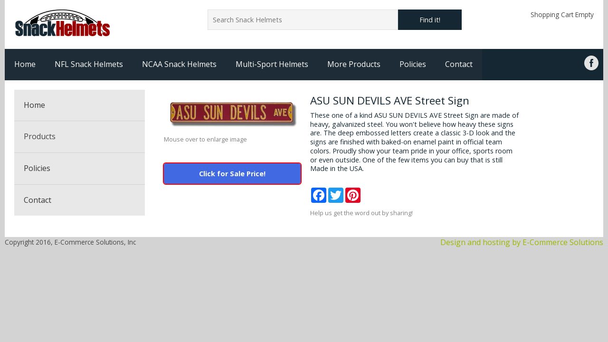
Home (25, 64)
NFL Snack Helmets (89, 64)
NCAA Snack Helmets (179, 64)
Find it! (429, 19)
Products (40, 136)
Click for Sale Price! (232, 173)
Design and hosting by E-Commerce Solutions (521, 242)
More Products (353, 64)
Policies (412, 64)
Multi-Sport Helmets (272, 64)
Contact (459, 64)
